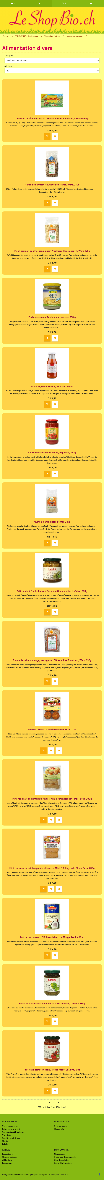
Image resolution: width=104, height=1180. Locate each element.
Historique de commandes (65, 1157)
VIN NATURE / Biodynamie (26, 36)
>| (58, 1102)
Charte (5, 1141)
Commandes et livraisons (13, 1132)
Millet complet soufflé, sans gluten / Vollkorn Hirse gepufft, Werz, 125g (52, 251)
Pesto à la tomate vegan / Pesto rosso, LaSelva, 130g (52, 1069)
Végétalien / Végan (52, 36)
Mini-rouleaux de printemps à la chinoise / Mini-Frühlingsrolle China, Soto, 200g (52, 868)
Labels (5, 1144)
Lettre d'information (63, 1163)
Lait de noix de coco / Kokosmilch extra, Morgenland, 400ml (52, 937)
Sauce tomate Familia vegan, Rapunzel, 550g (52, 452)
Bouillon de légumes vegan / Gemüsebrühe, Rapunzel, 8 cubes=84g (52, 118)
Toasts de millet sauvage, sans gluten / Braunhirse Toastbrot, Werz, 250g (52, 660)
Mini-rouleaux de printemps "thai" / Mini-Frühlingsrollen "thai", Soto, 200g (52, 798)
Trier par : (9, 55)
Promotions (7, 1163)
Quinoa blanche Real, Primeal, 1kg (52, 521)
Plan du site (59, 1129)
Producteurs (7, 1154)
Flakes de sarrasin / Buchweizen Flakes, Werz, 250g (52, 184)
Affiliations (7, 1160)
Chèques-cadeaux (9, 1157)
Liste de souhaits (61, 1160)
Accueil (6, 36)
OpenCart (46, 1174)
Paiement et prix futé (11, 1129)
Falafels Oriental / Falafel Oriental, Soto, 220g (52, 729)
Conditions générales (11, 1138)
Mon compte (59, 1154)
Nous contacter (60, 1126)
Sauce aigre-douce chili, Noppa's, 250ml (52, 386)
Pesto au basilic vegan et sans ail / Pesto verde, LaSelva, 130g (52, 1003)
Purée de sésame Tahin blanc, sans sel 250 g (52, 317)
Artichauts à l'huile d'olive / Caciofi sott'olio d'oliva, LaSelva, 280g (52, 591)
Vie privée (6, 1135)
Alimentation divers (75, 36)
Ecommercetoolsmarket (19, 1174)
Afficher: (8, 66)
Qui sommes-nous (10, 1126)
